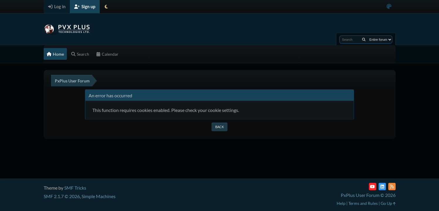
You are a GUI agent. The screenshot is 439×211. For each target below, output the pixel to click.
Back (219, 127)
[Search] (363, 39)
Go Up (388, 203)
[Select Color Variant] (389, 6)
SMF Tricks (75, 187)
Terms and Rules (363, 203)
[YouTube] (372, 186)
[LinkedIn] (382, 186)
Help (341, 203)
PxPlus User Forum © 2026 (368, 195)
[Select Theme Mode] (106, 6)
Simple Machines (99, 196)
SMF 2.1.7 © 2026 (62, 196)
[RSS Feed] (392, 186)
